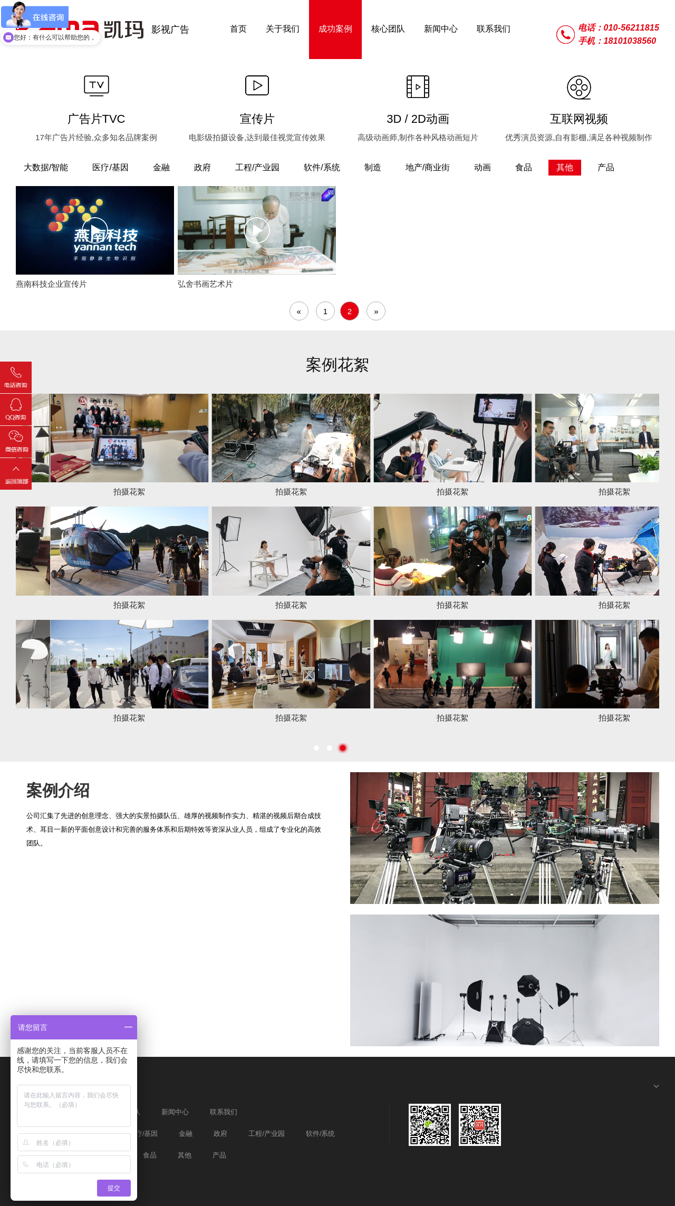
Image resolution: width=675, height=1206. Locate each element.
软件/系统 (320, 1133)
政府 (220, 1133)
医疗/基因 (143, 1133)
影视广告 (170, 29)
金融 (185, 1133)
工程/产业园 (266, 1133)
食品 (150, 1155)
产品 (219, 1155)
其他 (184, 1155)
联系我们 (223, 1112)
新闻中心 (175, 1112)
